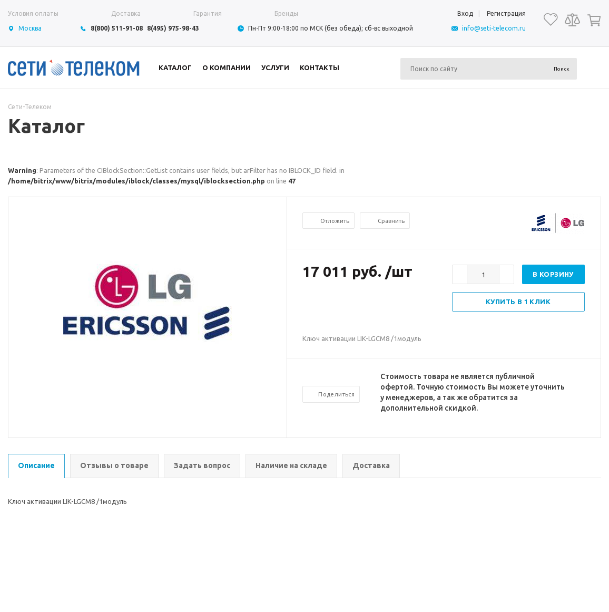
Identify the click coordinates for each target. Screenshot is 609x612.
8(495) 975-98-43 (173, 28)
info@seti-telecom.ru (494, 28)
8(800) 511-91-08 (117, 28)
